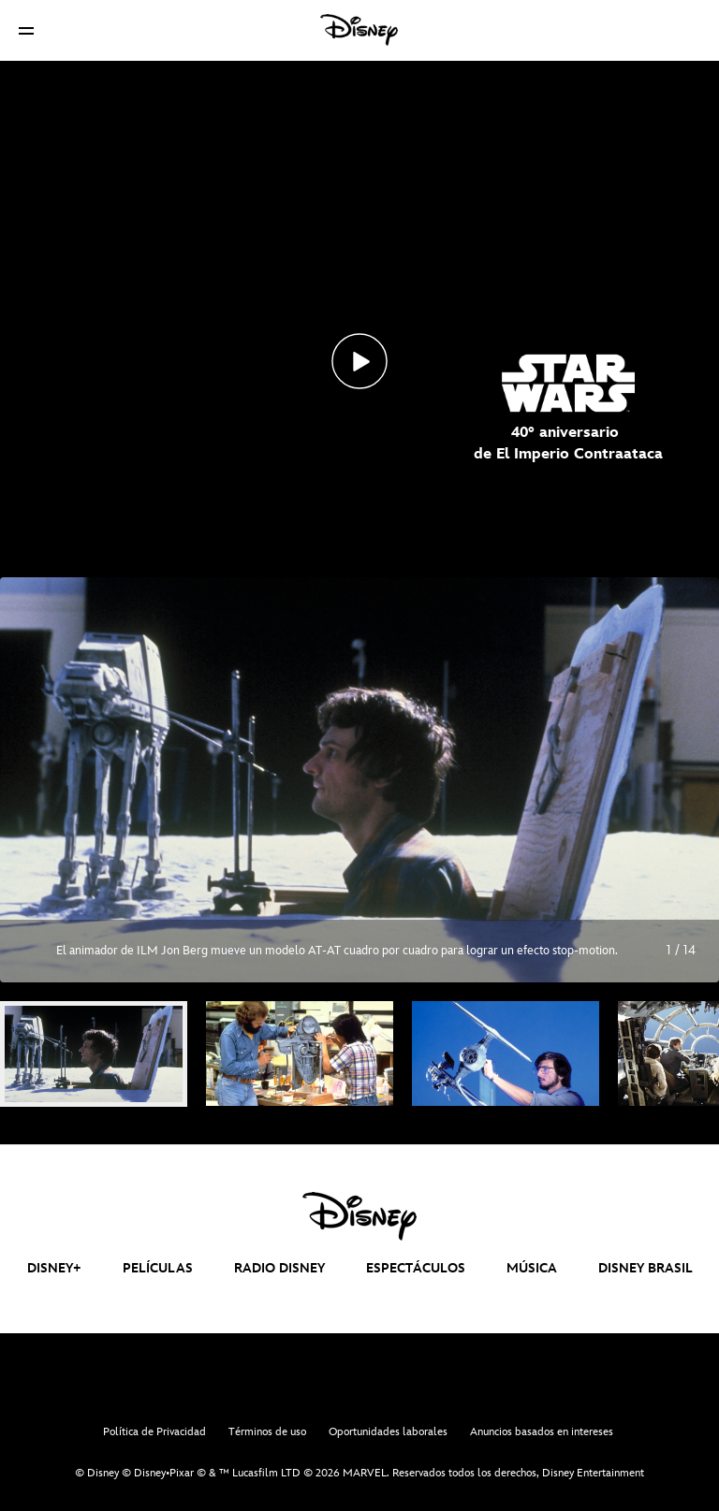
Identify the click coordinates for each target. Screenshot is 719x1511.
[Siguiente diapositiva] (690, 779)
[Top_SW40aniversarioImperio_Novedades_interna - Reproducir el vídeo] (359, 361)
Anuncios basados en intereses (541, 1432)
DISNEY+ (54, 1268)
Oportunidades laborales (388, 1432)
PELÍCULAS (158, 1268)
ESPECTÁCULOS (415, 1268)
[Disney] (359, 30)
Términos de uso (267, 1432)
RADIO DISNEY (279, 1268)
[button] (26, 30)
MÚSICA (531, 1268)
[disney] (359, 1216)
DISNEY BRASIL (645, 1268)
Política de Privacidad (154, 1432)
